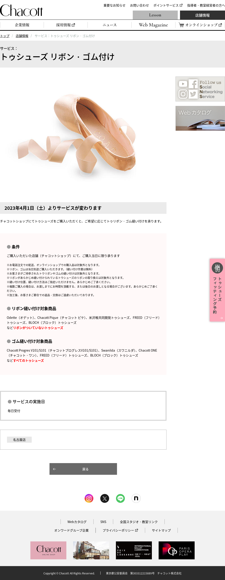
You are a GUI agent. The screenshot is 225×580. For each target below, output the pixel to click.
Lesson (155, 15)
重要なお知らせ (115, 5)
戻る (85, 469)
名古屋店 (19, 439)
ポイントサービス (166, 5)
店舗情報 (202, 15)
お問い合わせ (139, 5)
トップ (4, 35)
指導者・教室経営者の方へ (206, 5)
